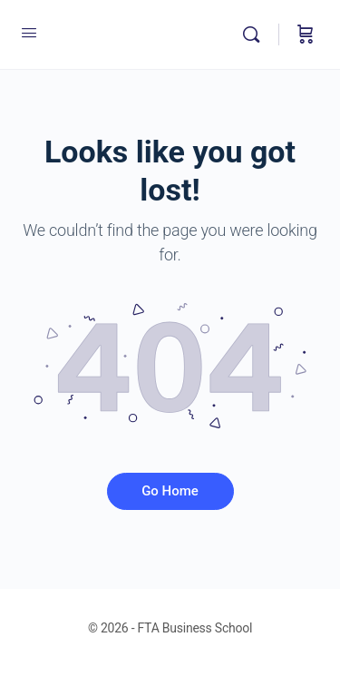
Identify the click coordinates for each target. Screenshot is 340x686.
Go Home (170, 491)
